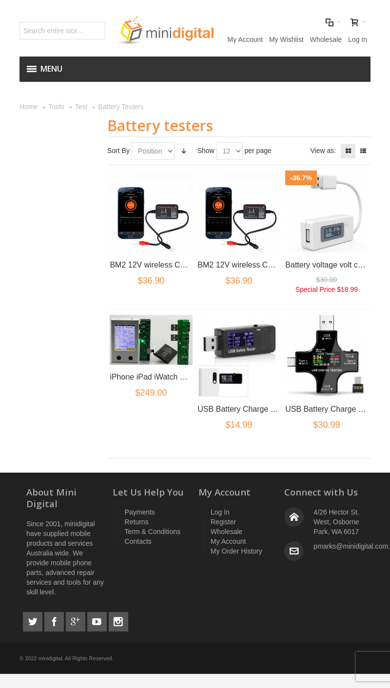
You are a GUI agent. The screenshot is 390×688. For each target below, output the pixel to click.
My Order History (236, 551)
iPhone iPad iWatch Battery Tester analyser (184, 377)
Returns (137, 522)
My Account (245, 39)
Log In (357, 39)
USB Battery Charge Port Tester (252, 409)
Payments (140, 512)
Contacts (138, 541)
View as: (323, 150)
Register (223, 522)
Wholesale (326, 39)
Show (205, 150)
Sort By (118, 150)
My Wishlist (286, 39)
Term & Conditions (152, 531)
